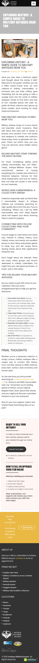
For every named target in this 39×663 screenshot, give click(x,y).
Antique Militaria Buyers (18, 656)
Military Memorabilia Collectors (16, 590)
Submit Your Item (16, 449)
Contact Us (26, 527)
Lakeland (7, 624)
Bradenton (7, 615)
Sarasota (7, 605)
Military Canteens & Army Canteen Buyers (17, 577)
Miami (5, 602)
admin (30, 71)
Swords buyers (9, 584)
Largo (5, 611)
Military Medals (9, 581)
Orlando (6, 618)
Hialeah (6, 621)
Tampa (6, 608)
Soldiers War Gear (10, 572)
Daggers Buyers (9, 587)
